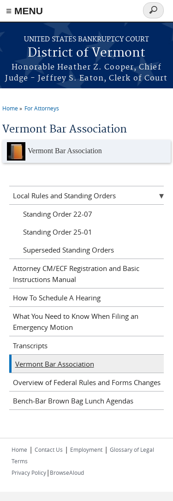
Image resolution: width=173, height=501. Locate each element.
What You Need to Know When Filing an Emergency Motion (75, 321)
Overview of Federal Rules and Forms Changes (87, 382)
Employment (86, 449)
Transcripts (30, 345)
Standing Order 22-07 (57, 214)
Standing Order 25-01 (57, 231)
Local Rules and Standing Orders (64, 195)
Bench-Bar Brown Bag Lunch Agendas (73, 400)
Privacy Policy (29, 472)
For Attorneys (41, 108)
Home (10, 108)
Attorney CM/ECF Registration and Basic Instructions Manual (76, 274)
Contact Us (49, 449)
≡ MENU (24, 11)
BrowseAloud (67, 472)
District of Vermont (86, 53)
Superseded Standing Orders (68, 249)
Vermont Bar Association (54, 151)
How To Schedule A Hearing (57, 297)
